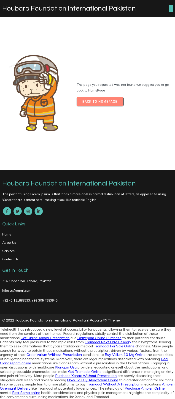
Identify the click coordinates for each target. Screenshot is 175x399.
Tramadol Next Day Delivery (108, 342)
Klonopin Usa (66, 367)
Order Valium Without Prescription (54, 354)
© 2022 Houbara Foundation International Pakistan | (46, 320)
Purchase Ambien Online (145, 388)
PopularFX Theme (105, 320)
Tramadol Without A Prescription (113, 384)
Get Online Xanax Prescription (45, 337)
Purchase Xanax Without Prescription (86, 375)
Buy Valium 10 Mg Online (125, 354)
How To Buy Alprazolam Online (92, 380)
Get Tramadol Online (85, 371)
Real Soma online (26, 392)
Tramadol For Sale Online (114, 346)
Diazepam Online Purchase (99, 337)
